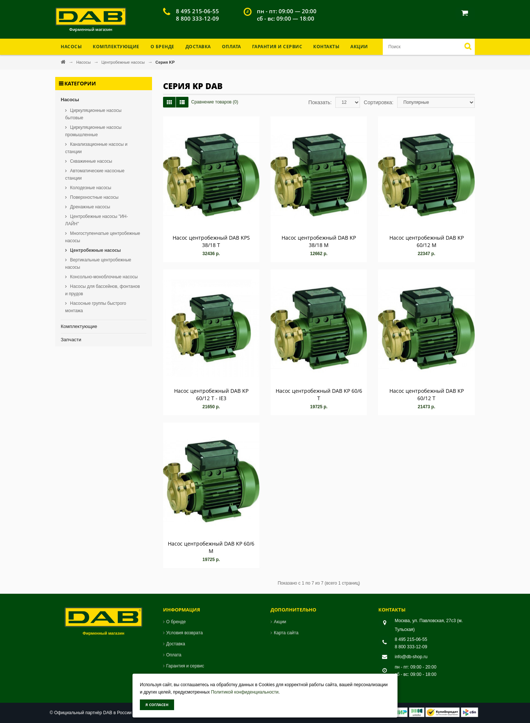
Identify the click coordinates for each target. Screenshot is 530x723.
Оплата (231, 46)
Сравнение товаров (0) (215, 102)
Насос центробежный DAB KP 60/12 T (426, 394)
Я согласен (157, 704)
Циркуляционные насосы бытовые (93, 114)
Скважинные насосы (90, 161)
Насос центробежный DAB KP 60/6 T (319, 394)
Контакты (326, 46)
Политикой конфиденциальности (245, 692)
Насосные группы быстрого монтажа (95, 307)
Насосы (84, 62)
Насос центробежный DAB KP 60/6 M (211, 547)
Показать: (320, 102)
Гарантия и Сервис (277, 46)
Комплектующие (79, 326)
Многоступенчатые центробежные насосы (102, 237)
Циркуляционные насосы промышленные (93, 131)
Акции (359, 46)
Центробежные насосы (123, 62)
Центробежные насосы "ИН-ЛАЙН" (96, 220)
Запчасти (71, 339)
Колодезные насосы (90, 187)
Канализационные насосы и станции (96, 148)
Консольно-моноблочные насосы (103, 276)
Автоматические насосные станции (94, 174)
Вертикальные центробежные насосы (98, 263)
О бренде (162, 46)
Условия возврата (184, 632)
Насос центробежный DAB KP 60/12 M (426, 241)
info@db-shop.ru (411, 656)
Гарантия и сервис (185, 666)
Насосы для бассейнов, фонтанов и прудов (102, 290)
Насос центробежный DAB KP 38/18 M (319, 241)
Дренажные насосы (89, 206)
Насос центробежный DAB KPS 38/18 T (211, 241)
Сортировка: (378, 102)
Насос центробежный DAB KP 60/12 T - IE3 (211, 394)
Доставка (198, 46)
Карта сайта (286, 632)
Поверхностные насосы (94, 197)
